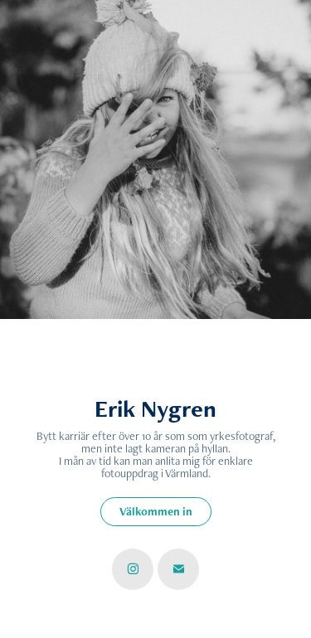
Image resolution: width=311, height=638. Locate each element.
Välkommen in (155, 511)
